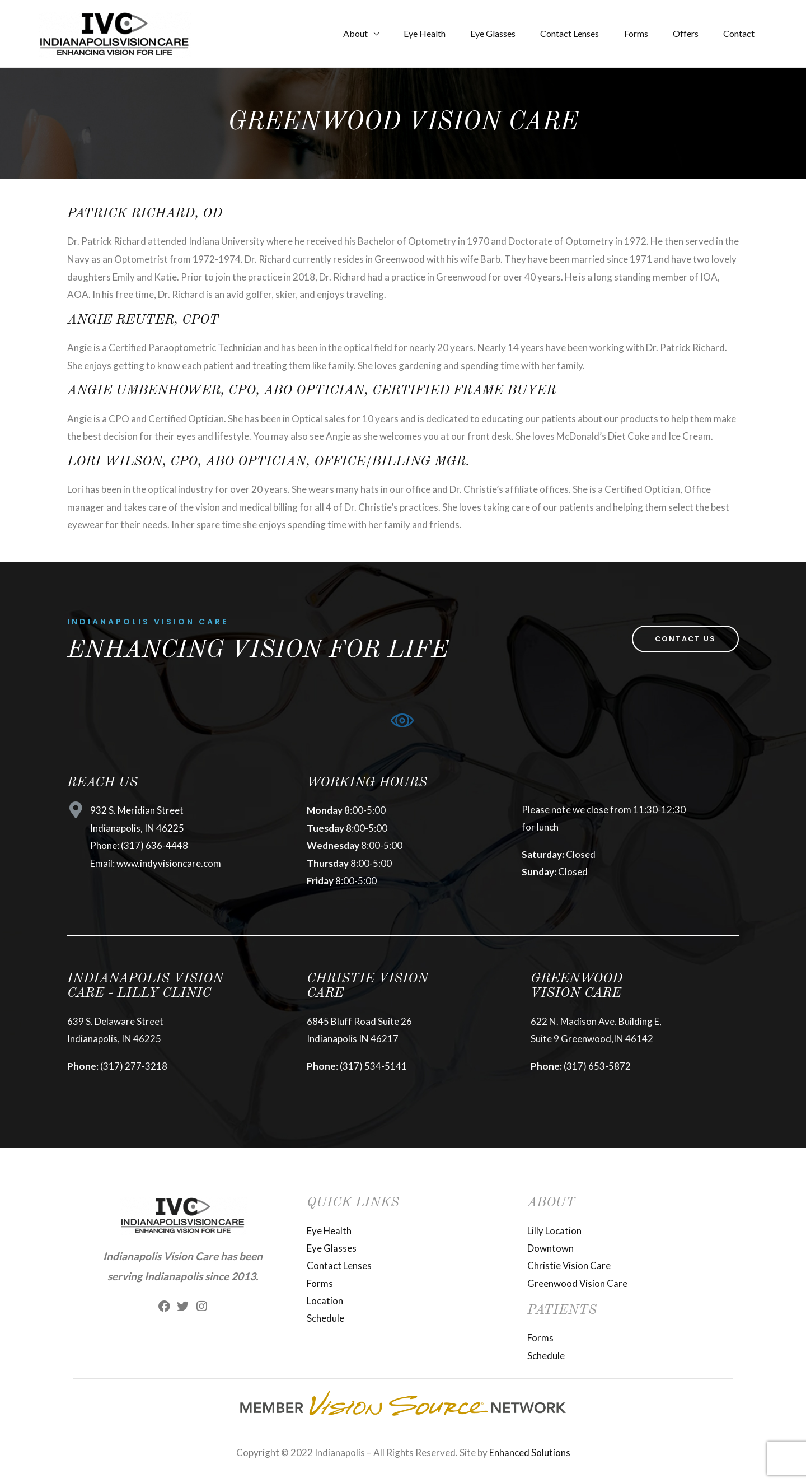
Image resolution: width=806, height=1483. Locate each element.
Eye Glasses (478, 33)
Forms (628, 33)
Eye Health (407, 33)
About (334, 33)
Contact (737, 33)
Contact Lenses (558, 33)
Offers (680, 33)
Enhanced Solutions (529, 1453)
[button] (684, 638)
